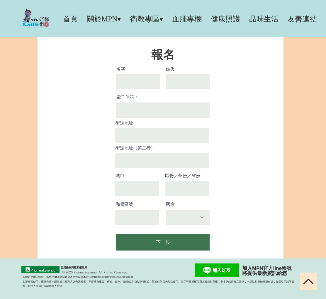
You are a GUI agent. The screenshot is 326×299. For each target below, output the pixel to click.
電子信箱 (125, 97)
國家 (170, 204)
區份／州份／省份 (182, 176)
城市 (120, 176)
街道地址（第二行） (135, 148)
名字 (120, 69)
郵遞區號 (124, 204)
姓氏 (170, 69)
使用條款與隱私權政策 (74, 267)
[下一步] (163, 242)
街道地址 (124, 123)
